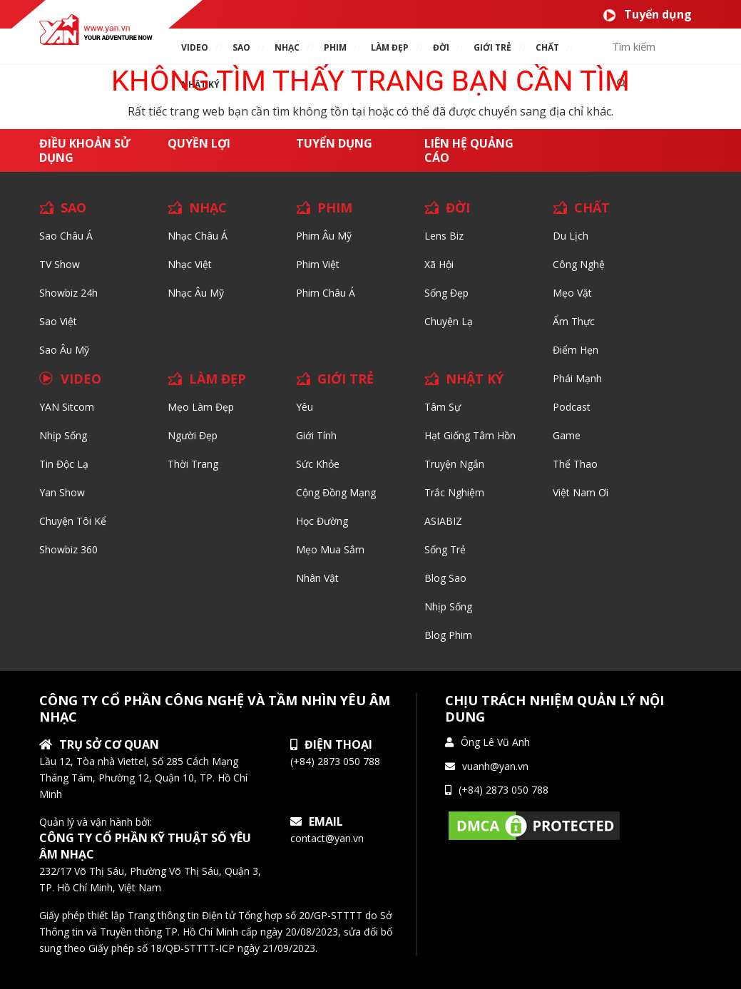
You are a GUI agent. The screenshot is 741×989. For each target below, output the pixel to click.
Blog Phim (448, 635)
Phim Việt (317, 264)
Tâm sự (442, 407)
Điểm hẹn (575, 350)
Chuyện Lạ (448, 321)
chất (547, 47)
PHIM (335, 47)
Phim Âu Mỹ (324, 235)
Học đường (322, 521)
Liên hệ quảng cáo (468, 150)
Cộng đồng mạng (336, 492)
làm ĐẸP (390, 47)
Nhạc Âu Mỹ (196, 292)
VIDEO (194, 47)
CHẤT (592, 207)
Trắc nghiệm (454, 492)
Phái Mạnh (577, 378)
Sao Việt (58, 321)
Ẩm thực (574, 321)
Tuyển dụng (647, 14)
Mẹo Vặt (572, 292)
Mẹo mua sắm (330, 549)
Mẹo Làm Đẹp (201, 407)
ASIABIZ (443, 521)
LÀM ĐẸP (217, 378)
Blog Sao (445, 578)
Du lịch (570, 235)
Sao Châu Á (66, 235)
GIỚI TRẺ (345, 378)
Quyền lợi (199, 143)
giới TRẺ (492, 47)
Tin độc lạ (63, 464)
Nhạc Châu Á (198, 235)
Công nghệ (579, 264)
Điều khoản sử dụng (85, 150)
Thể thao (575, 464)
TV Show (59, 264)
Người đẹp (193, 435)
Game (567, 435)
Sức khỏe (317, 464)
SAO (241, 47)
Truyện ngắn (454, 464)
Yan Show (62, 492)
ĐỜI (441, 47)
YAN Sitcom (66, 407)
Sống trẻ (445, 549)
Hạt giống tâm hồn (470, 435)
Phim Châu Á (325, 292)
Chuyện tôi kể (72, 521)
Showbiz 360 (68, 549)
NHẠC (287, 47)
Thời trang (193, 464)
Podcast (572, 407)
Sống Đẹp (446, 292)
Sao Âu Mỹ (64, 350)
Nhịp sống (63, 435)
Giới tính (316, 435)
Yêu (304, 407)
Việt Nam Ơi (580, 492)
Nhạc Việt (190, 264)
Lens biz (444, 235)
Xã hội (439, 264)
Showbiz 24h (68, 292)
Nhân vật (317, 578)
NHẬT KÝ (475, 378)
